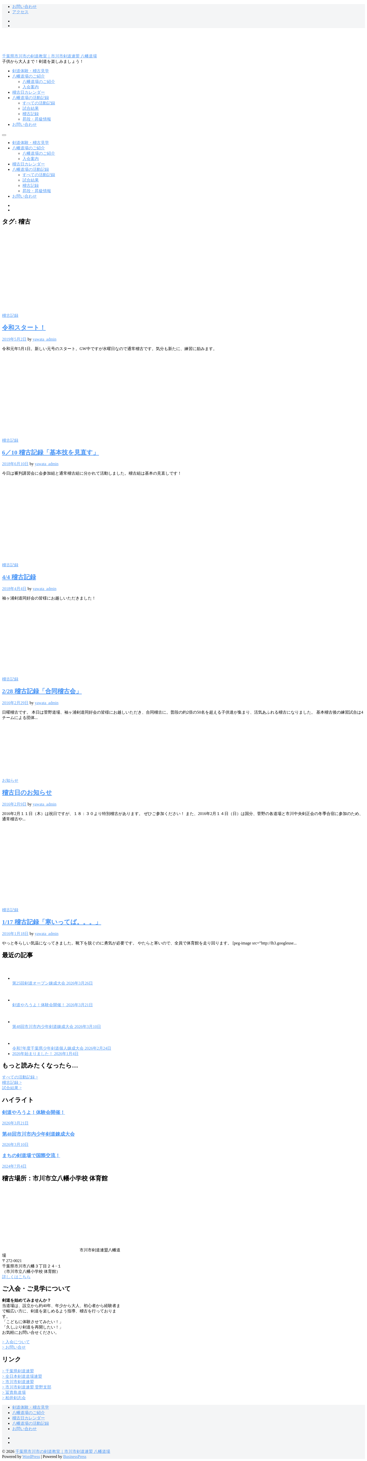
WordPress (31, 1456)
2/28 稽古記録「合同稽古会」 (42, 691)
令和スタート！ (24, 327)
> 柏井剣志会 (14, 1398)
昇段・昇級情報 (36, 119)
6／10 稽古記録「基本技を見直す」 (50, 452)
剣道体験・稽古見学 (30, 71)
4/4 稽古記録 (19, 577)
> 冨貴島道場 (14, 1392)
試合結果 (30, 108)
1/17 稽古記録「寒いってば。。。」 (51, 922)
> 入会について (16, 1342)
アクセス (20, 12)
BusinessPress (74, 1456)
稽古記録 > (12, 1082)
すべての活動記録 (38, 103)
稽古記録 (30, 114)
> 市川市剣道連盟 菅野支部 (26, 1387)
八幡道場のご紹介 (28, 76)
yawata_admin (44, 339)
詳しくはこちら (16, 1277)
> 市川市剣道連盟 (18, 1382)
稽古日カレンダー (28, 92)
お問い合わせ (24, 6)
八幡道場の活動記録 (30, 97)
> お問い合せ (14, 1347)
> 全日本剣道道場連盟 (22, 1376)
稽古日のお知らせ (27, 792)
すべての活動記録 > (20, 1077)
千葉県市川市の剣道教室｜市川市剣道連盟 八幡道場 (49, 56)
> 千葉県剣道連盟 (18, 1371)
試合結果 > (12, 1088)
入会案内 (30, 87)
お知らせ (10, 780)
